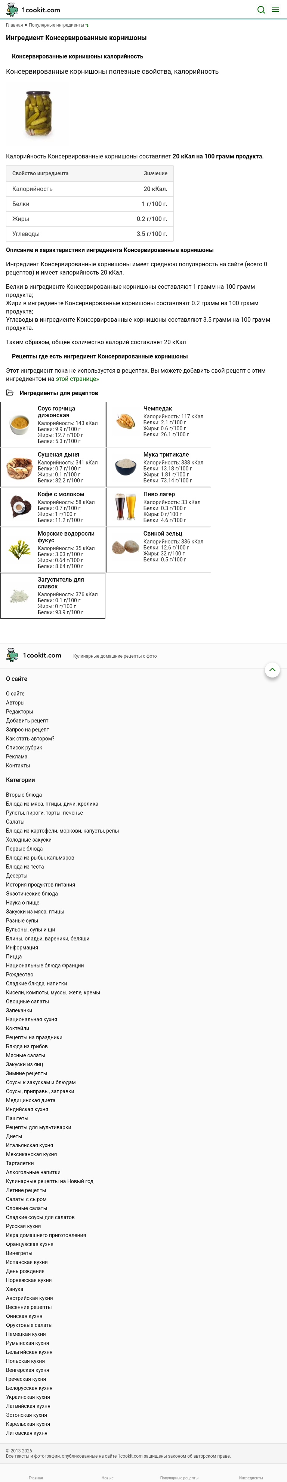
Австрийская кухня (29, 1298)
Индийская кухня (27, 1109)
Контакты (18, 766)
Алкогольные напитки (33, 1172)
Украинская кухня (28, 1397)
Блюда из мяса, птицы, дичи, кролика (52, 804)
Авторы (15, 703)
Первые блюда (24, 849)
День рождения (25, 1271)
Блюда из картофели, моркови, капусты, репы (62, 831)
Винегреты (19, 1253)
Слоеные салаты (26, 1208)
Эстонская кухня (26, 1415)
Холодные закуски (29, 840)
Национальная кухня (31, 1019)
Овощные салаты (27, 1001)
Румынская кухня (27, 1343)
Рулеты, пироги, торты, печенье (44, 813)
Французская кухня (29, 1244)
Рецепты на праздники (34, 1037)
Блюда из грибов (27, 1046)
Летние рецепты (26, 1190)
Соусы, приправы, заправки (40, 1091)
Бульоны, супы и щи (30, 930)
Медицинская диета (30, 1100)
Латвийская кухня (28, 1406)
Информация (22, 948)
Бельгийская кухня (29, 1352)
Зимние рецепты (26, 1073)
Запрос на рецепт (27, 730)
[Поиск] (261, 9)
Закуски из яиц (24, 1064)
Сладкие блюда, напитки (36, 984)
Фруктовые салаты (29, 1325)
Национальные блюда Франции (45, 966)
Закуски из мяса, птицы (35, 912)
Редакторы (19, 712)
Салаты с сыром (26, 1199)
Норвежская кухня (29, 1280)
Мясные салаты (25, 1055)
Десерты (17, 876)
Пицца (14, 957)
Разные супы (22, 921)
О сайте (15, 694)
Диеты (14, 1136)
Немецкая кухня (26, 1334)
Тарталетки (20, 1163)
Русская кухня (23, 1226)
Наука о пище (23, 903)
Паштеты (17, 1118)
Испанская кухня (27, 1262)
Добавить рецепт (27, 721)
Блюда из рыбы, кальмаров (40, 858)
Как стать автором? (30, 739)
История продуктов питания (40, 885)
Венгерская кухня (27, 1370)
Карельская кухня (28, 1424)
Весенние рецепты (29, 1307)
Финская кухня (24, 1316)
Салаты (15, 822)
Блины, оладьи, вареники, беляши (47, 939)
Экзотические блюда (32, 894)
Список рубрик (24, 748)
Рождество (19, 975)
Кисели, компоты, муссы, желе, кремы (53, 992)
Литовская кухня (26, 1433)
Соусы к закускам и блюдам (41, 1082)
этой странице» (77, 378)
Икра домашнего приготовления (46, 1235)
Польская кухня (25, 1361)
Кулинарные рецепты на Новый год (49, 1181)
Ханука (14, 1289)
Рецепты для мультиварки (38, 1127)
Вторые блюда (24, 795)
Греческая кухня (26, 1379)
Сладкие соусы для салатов (40, 1217)
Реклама (16, 757)
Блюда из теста (25, 867)
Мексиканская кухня (31, 1154)
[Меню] (275, 9)
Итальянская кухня (29, 1145)
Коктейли (17, 1028)
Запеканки (19, 1010)
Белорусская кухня (29, 1388)
